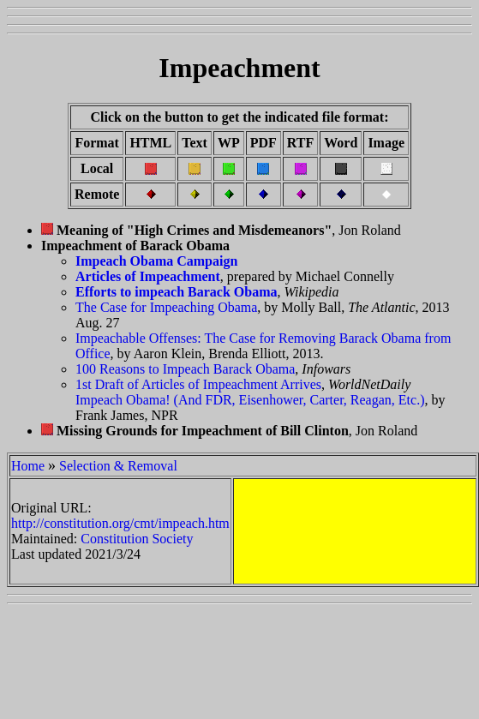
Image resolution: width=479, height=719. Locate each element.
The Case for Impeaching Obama (166, 307)
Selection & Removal (118, 465)
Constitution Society (137, 538)
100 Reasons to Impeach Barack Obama (185, 369)
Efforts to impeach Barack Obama (176, 292)
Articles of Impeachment (147, 276)
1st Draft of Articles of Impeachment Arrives (198, 384)
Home (28, 465)
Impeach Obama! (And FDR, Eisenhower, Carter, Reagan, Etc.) (249, 399)
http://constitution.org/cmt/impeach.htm (120, 523)
